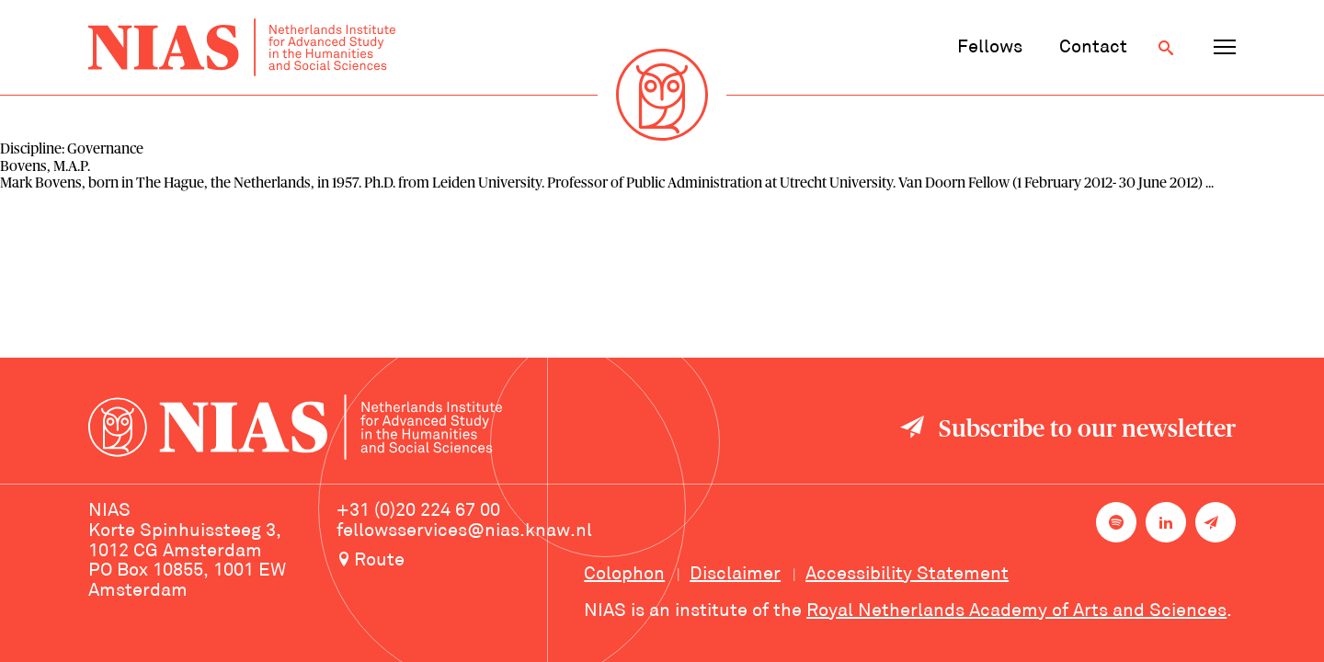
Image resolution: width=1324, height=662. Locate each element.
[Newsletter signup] (1215, 522)
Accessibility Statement (907, 574)
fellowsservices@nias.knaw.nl (464, 531)
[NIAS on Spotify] (1116, 522)
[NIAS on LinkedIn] (1166, 522)
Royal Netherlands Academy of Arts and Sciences (1016, 611)
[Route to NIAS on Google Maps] (464, 562)
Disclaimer (735, 574)
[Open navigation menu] (1224, 48)
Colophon (624, 574)
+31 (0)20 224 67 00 (418, 511)
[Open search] (1166, 48)
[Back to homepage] (241, 47)
